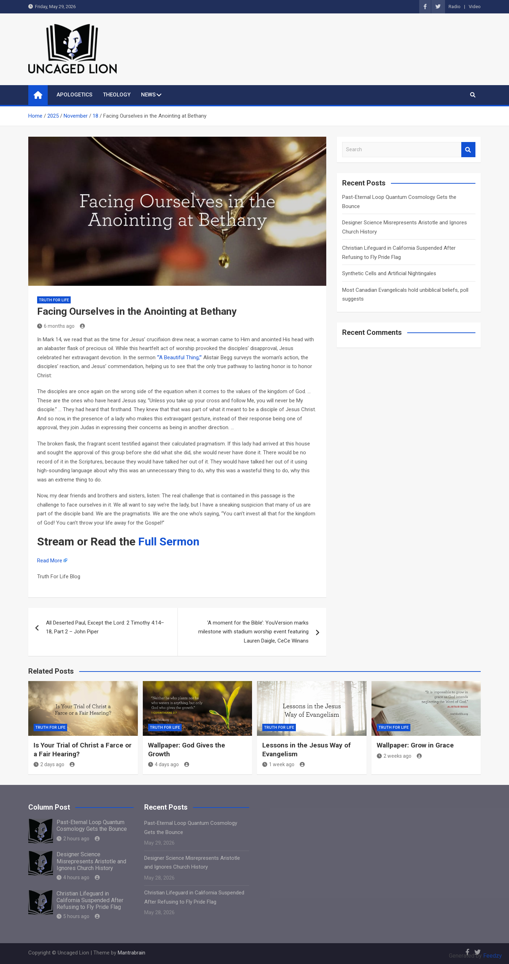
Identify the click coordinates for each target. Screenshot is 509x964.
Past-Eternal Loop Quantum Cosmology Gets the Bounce (92, 825)
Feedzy (492, 955)
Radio (455, 6)
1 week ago (278, 764)
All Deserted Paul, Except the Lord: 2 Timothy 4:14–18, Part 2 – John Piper (105, 627)
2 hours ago (73, 838)
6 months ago (56, 326)
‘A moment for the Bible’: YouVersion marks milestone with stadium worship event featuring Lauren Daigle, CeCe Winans (253, 632)
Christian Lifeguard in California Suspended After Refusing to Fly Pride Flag (90, 900)
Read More (49, 560)
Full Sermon (168, 541)
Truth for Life (54, 300)
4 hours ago (73, 877)
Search (468, 149)
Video (475, 6)
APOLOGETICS (74, 94)
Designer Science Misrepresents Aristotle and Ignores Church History (91, 861)
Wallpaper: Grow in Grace (415, 745)
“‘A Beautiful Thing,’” (179, 357)
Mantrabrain (131, 953)
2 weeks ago (394, 756)
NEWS (148, 94)
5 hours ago (73, 916)
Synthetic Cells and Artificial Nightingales (389, 273)
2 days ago (49, 764)
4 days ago (163, 764)
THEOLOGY (116, 94)
